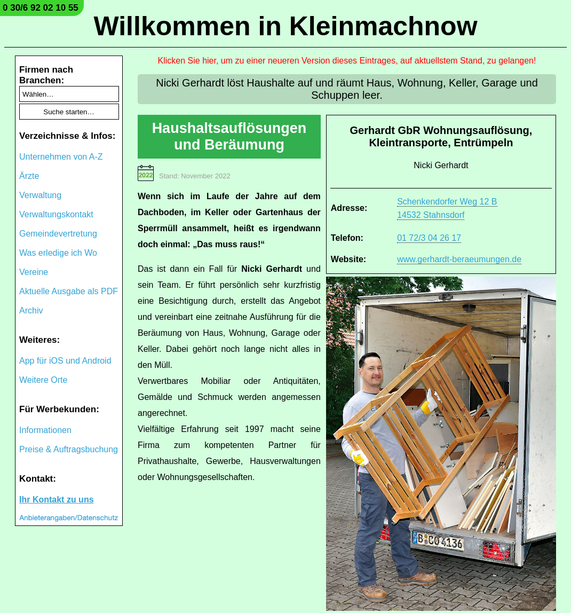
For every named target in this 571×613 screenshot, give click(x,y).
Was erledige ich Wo (58, 252)
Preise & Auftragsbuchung (68, 449)
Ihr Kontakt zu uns (56, 499)
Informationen (45, 430)
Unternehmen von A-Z (61, 156)
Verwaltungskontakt (56, 214)
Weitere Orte (43, 379)
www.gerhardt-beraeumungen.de (459, 259)
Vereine (33, 272)
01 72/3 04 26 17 (429, 237)
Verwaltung (40, 195)
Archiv (31, 310)
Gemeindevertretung (58, 233)
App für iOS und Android (65, 360)
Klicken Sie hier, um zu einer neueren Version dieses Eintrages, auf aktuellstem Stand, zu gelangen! (347, 60)
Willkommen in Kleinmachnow (285, 26)
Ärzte (29, 175)
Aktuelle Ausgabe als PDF (68, 291)
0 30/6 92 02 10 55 (40, 8)
